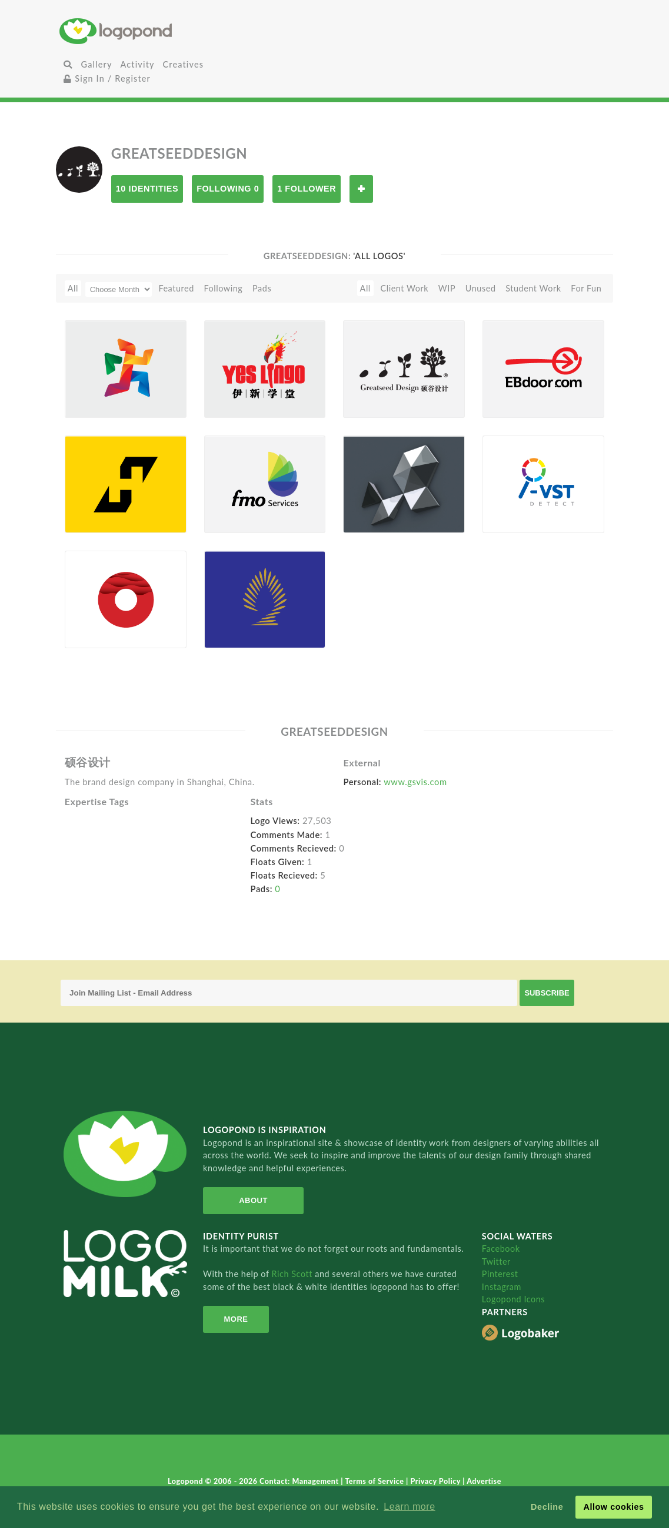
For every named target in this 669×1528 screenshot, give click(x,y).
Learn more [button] (409, 1507)
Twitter (496, 1261)
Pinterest (500, 1274)
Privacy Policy (436, 1481)
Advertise (484, 1481)
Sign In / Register (107, 78)
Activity (138, 64)
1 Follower (306, 188)
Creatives (183, 64)
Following (223, 288)
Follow (361, 189)
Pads (261, 288)
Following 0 (228, 188)
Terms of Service (375, 1481)
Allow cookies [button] (613, 1507)
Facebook (501, 1249)
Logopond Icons (513, 1299)
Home (150, 31)
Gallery (96, 64)
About (253, 1200)
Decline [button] (547, 1507)
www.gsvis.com (415, 781)
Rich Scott (293, 1274)
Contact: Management (300, 1481)
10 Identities (147, 188)
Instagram (501, 1287)
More (236, 1319)
